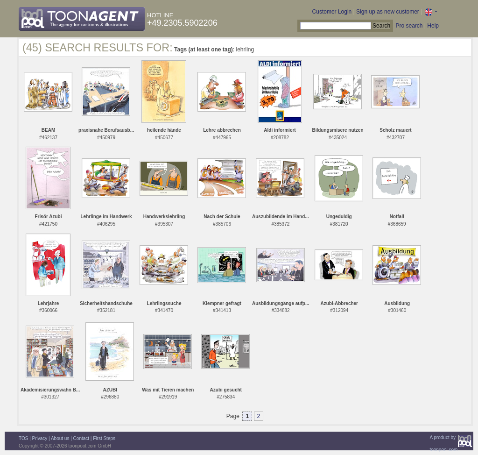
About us (60, 438)
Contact (81, 438)
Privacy (40, 438)
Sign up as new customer (387, 11)
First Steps (104, 438)
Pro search (408, 25)
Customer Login (332, 11)
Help (433, 25)
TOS (23, 438)
